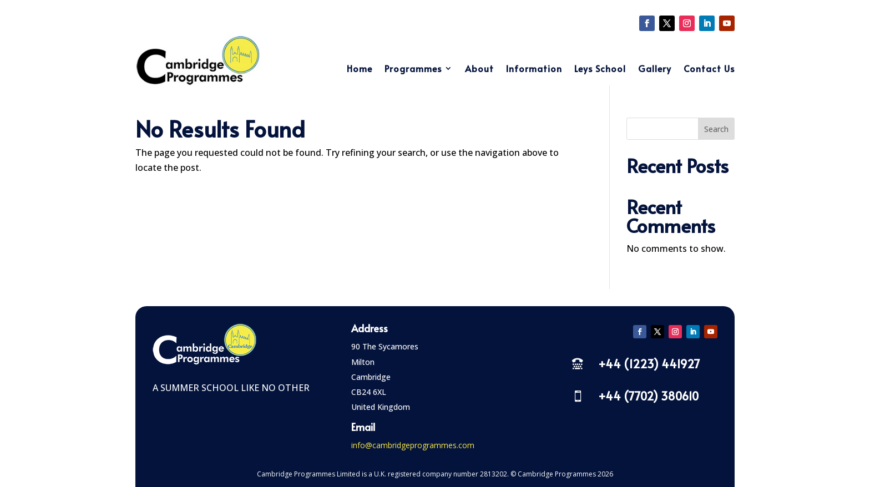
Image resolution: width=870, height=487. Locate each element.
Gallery (654, 69)
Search (716, 129)
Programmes (413, 69)
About (479, 69)
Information (534, 69)
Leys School (600, 69)
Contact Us (709, 69)
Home (359, 69)
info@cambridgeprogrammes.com (412, 445)
